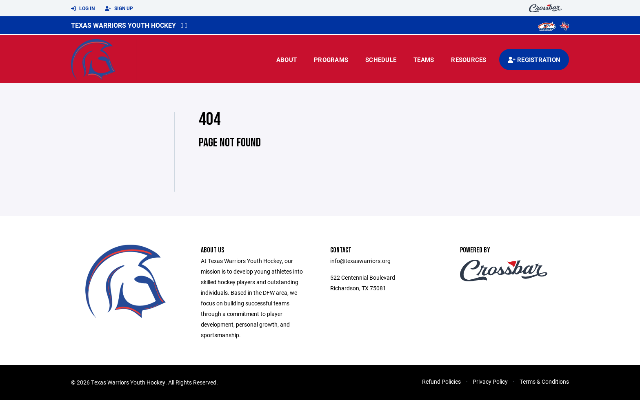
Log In (83, 8)
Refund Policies (441, 381)
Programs (331, 59)
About (286, 59)
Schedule (380, 59)
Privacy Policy (490, 381)
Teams (423, 59)
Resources (468, 59)
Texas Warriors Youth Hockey (123, 25)
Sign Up (119, 8)
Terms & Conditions (544, 381)
